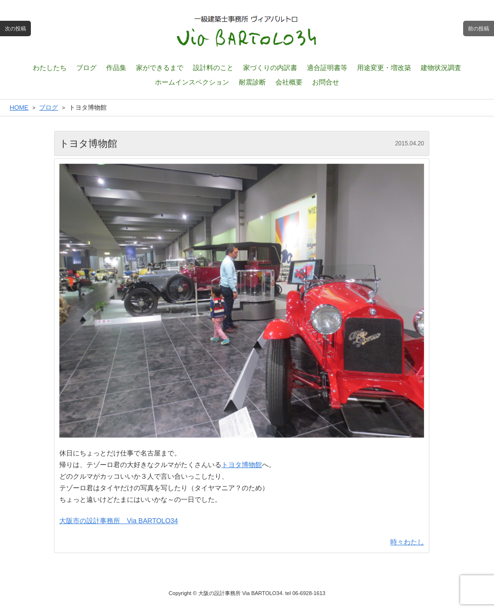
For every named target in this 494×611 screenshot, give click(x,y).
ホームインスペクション (192, 82)
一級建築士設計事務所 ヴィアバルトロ (247, 31)
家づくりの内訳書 (270, 67)
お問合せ (325, 82)
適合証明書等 (327, 67)
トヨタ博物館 (241, 465)
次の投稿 (15, 28)
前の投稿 (478, 28)
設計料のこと (213, 67)
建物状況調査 (441, 67)
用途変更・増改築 (384, 67)
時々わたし (407, 542)
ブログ (86, 67)
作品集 (116, 67)
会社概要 (288, 82)
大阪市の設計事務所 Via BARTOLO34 (118, 521)
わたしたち (50, 67)
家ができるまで (159, 67)
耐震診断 (252, 82)
